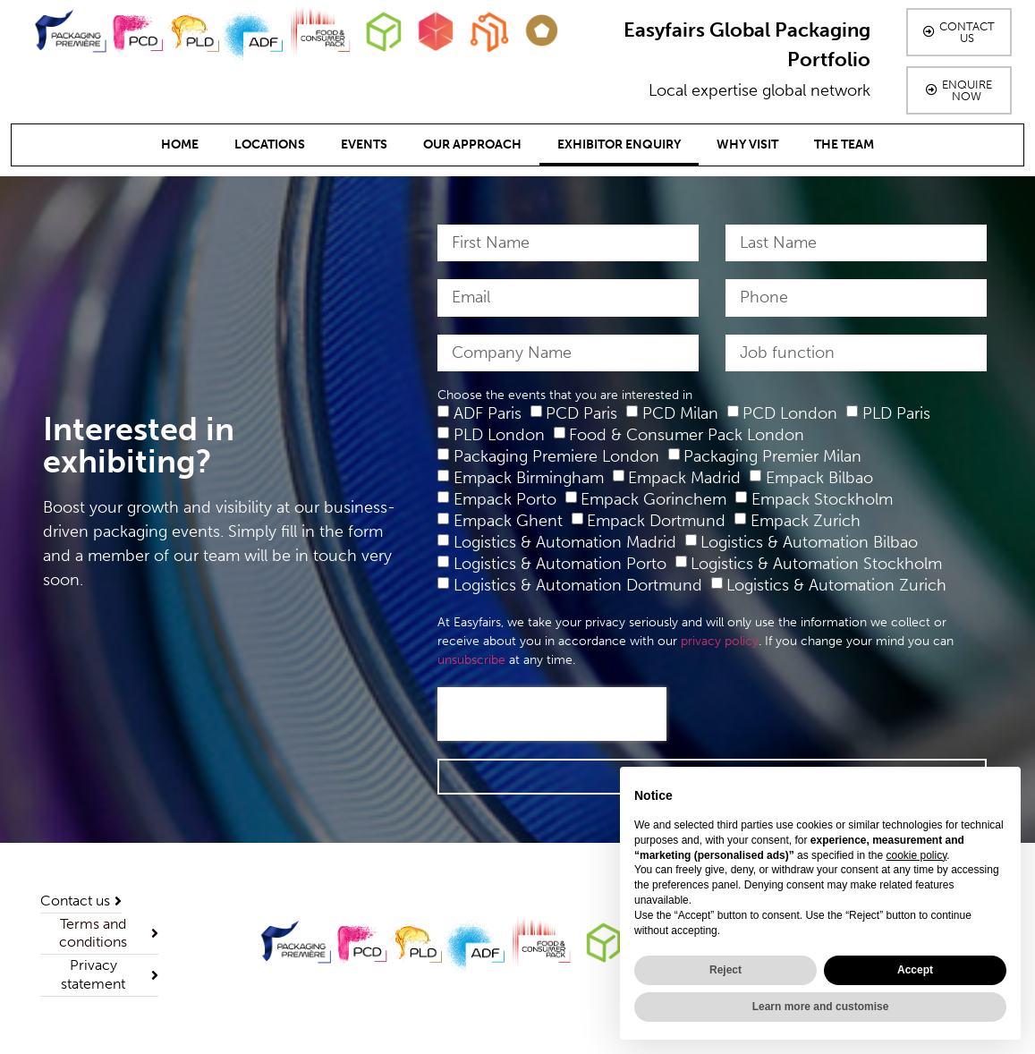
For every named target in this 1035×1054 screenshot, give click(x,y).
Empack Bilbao (819, 478)
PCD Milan (680, 413)
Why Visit (747, 144)
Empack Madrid (684, 478)
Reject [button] (725, 970)
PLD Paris (896, 413)
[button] (959, 32)
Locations (269, 144)
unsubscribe (471, 659)
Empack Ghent (508, 521)
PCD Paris (581, 413)
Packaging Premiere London (556, 456)
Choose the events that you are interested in (564, 395)
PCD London (789, 413)
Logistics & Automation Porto (560, 564)
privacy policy (720, 641)
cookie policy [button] (916, 855)
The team (844, 144)
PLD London (499, 435)
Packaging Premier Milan (772, 456)
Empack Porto (505, 499)
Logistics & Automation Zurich (836, 585)
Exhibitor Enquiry (619, 144)
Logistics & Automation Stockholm (816, 564)
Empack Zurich (806, 521)
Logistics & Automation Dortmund (578, 585)
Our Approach (472, 144)
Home (180, 144)
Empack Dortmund (656, 521)
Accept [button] (915, 970)
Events (364, 144)
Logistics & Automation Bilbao (809, 542)
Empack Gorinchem (653, 499)
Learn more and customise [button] (820, 1006)
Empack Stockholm (822, 499)
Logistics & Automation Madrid (565, 542)
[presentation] (551, 714)
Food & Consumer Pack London (686, 435)
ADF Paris (488, 413)
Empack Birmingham (529, 478)
